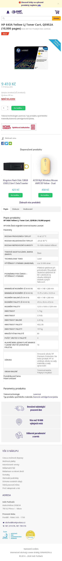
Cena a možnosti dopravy (12, 458)
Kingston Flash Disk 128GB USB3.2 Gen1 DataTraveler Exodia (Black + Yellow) (15, 182)
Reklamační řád (8, 468)
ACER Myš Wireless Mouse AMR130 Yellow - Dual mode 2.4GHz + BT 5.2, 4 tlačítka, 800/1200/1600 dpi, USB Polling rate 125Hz (45, 182)
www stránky (34, 552)
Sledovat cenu (10, 138)
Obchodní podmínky (10, 478)
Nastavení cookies (31, 549)
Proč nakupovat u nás (11, 488)
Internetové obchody (18, 552)
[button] (15, 195)
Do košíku (18, 108)
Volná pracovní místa (10, 485)
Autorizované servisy (10, 464)
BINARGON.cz (46, 552)
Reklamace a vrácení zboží (13, 471)
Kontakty (6, 474)
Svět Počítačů (17, 12)
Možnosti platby (8, 461)
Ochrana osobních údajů (12, 481)
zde (39, 5)
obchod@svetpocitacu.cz (15, 522)
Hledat (56, 18)
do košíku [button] (15, 195)
